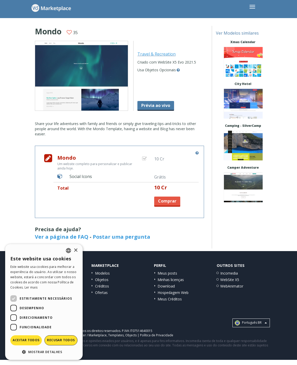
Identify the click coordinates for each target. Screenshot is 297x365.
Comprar (167, 201)
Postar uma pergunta (121, 236)
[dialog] (44, 302)
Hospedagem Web (173, 292)
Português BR (251, 322)
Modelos (102, 273)
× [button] (75, 250)
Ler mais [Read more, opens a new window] (31, 287)
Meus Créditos (170, 299)
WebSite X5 (229, 279)
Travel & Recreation (156, 54)
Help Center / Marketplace (87, 335)
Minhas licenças (171, 279)
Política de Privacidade (156, 335)
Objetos (101, 279)
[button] (43, 352)
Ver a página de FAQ (61, 236)
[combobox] (68, 250)
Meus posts (167, 273)
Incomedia (229, 273)
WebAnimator (231, 286)
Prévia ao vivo (155, 105)
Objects (131, 335)
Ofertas (101, 292)
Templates (116, 335)
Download (166, 286)
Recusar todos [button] (61, 340)
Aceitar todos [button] (26, 340)
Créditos (102, 286)
